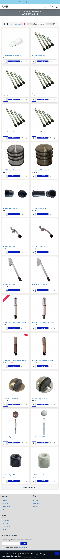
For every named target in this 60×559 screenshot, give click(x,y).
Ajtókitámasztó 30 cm (9, 134)
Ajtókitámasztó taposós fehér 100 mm (14, 325)
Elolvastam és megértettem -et (14, 548)
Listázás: (49, 26)
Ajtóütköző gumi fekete (10, 477)
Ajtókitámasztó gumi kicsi (10, 210)
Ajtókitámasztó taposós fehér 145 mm (43, 325)
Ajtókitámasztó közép (38, 248)
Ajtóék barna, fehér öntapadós (12, 58)
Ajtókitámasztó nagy (9, 286)
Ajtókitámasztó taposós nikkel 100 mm (14, 363)
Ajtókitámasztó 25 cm (38, 96)
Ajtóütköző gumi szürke (39, 477)
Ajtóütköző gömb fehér (38, 439)
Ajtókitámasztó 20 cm (9, 96)
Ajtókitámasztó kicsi (9, 248)
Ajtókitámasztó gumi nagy (39, 210)
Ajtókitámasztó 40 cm (38, 134)
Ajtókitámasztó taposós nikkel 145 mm (43, 363)
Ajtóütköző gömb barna (10, 439)
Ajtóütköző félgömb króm (39, 401)
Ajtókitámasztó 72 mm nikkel (11, 172)
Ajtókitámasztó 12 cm (38, 58)
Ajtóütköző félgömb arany (10, 401)
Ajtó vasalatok (26, 11)
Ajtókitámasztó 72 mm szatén (40, 172)
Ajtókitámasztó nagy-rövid (39, 286)
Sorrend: (22, 26)
